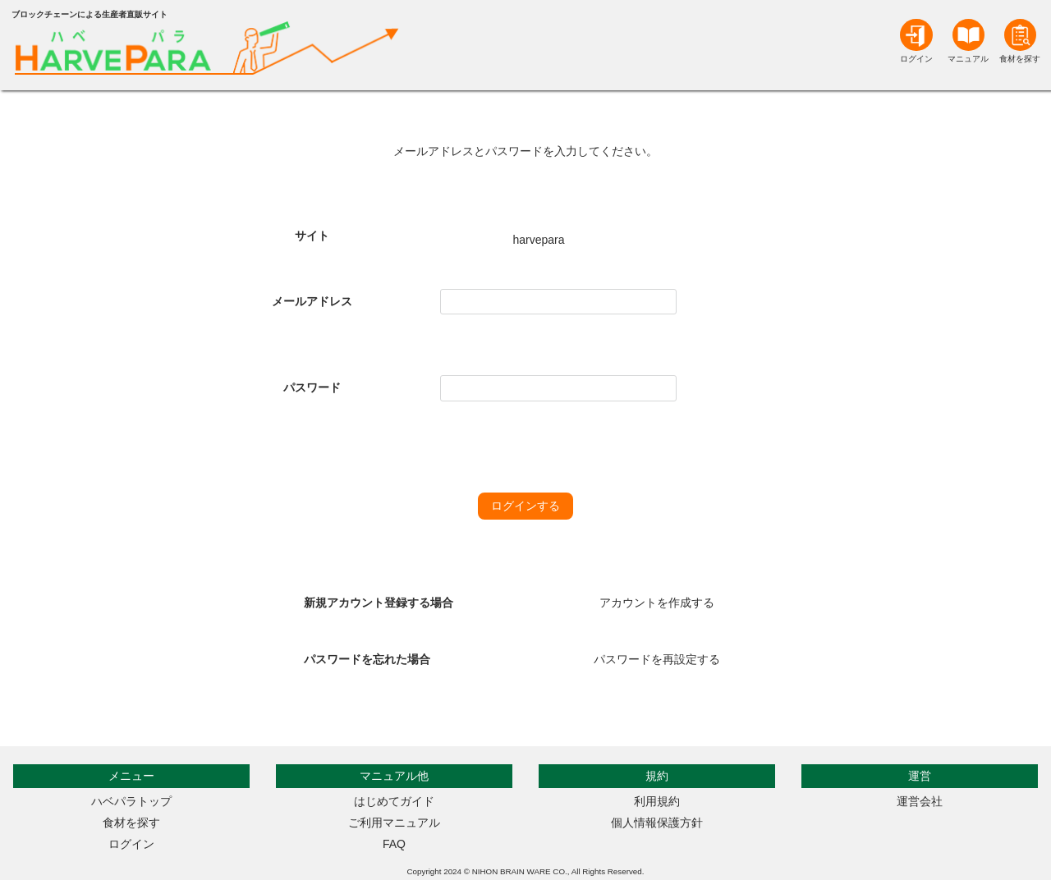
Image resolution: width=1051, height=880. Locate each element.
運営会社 (920, 801)
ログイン (131, 843)
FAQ (394, 843)
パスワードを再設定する (657, 659)
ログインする (525, 505)
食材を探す (131, 822)
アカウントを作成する (656, 602)
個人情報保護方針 (657, 822)
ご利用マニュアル (394, 822)
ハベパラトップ (131, 801)
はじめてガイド (394, 801)
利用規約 (657, 801)
